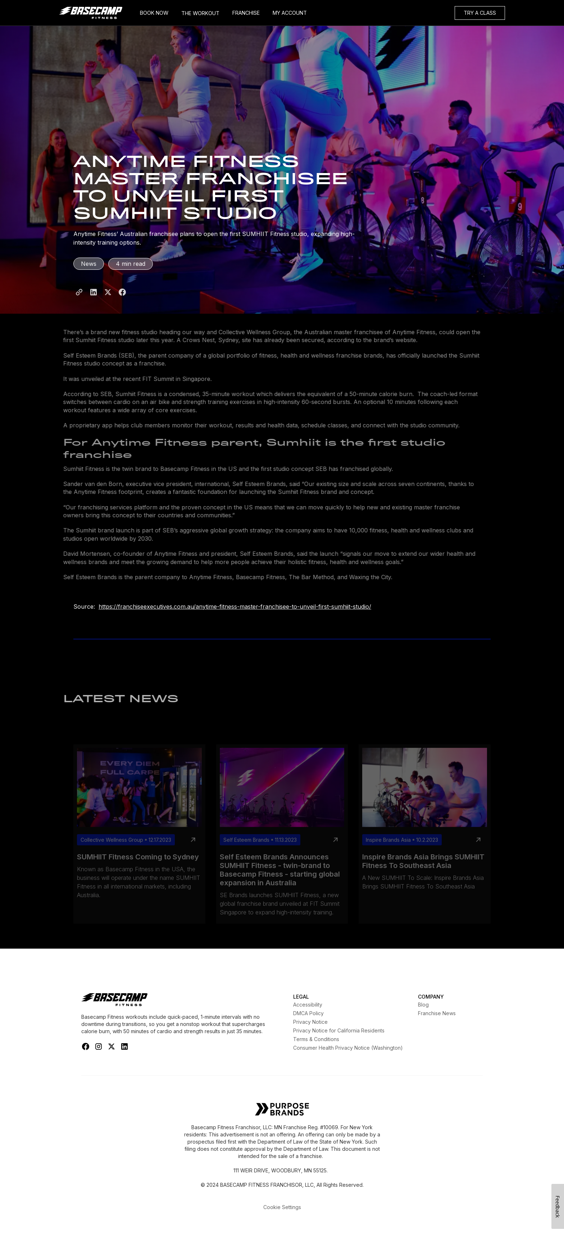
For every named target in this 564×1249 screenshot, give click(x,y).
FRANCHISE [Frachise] (246, 13)
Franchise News (437, 1013)
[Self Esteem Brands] (282, 1110)
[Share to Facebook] (122, 299)
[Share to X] (108, 299)
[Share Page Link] (79, 299)
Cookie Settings (282, 1207)
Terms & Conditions (316, 1039)
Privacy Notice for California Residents (339, 1030)
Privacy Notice (310, 1022)
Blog (423, 1005)
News (88, 263)
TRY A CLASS (480, 13)
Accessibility (307, 1005)
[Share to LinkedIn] (93, 299)
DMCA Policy (308, 1013)
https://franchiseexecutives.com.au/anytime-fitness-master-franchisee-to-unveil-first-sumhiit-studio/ (235, 606)
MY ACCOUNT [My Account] (290, 13)
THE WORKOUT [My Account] (200, 13)
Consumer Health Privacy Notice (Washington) (348, 1048)
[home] (96, 13)
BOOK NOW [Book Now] (154, 13)
